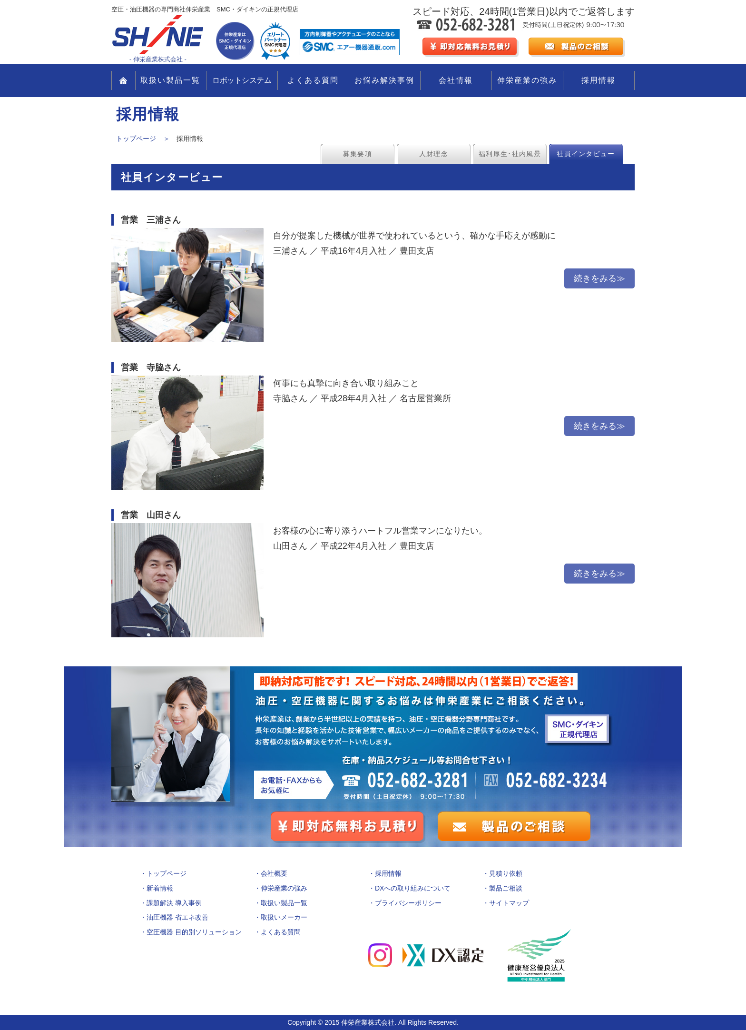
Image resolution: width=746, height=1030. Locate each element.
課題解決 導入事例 (174, 903)
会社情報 (456, 80)
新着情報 (160, 888)
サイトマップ (509, 903)
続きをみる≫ (599, 278)
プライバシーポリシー (408, 903)
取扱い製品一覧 (170, 80)
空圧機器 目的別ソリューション (194, 932)
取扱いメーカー (284, 917)
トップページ (166, 873)
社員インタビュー (586, 154)
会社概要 (274, 873)
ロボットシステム (241, 80)
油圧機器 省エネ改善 (177, 917)
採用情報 (598, 80)
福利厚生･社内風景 (510, 154)
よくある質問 (313, 80)
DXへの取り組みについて (413, 888)
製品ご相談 (505, 888)
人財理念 (433, 154)
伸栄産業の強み (527, 80)
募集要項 (357, 154)
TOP (123, 80)
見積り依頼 (505, 873)
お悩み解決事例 (384, 80)
